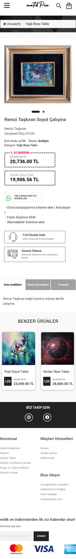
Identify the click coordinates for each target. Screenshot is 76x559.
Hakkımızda (47, 457)
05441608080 (49, 494)
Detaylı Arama (49, 453)
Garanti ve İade (9, 472)
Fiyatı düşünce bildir (20, 217)
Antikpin (43, 141)
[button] (35, 112)
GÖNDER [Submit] (41, 536)
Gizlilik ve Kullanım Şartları (15, 462)
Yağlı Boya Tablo (37, 24)
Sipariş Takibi (8, 457)
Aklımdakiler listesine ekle (24, 222)
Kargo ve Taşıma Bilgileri (14, 467)
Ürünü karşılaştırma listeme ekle (28, 207)
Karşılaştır (63, 207)
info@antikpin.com (52, 499)
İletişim (4, 453)
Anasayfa (12, 24)
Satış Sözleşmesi (10, 448)
